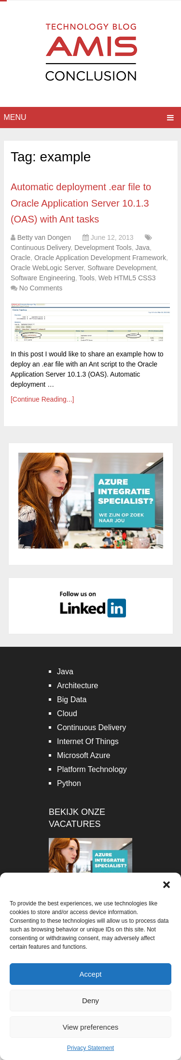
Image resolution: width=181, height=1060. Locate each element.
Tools (87, 278)
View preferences (91, 1027)
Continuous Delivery (40, 247)
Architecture (77, 685)
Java (143, 247)
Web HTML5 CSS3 (127, 278)
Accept (91, 974)
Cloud (67, 713)
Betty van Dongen (44, 237)
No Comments (40, 288)
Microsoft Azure (83, 755)
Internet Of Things (88, 741)
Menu (15, 117)
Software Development (121, 268)
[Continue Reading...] (42, 399)
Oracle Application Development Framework (100, 258)
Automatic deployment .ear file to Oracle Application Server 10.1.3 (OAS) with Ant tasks (81, 203)
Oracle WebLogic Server (47, 268)
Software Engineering (43, 278)
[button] (166, 885)
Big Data (71, 699)
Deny (90, 1000)
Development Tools (103, 247)
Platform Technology (92, 769)
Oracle (20, 258)
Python (69, 783)
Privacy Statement (90, 1048)
